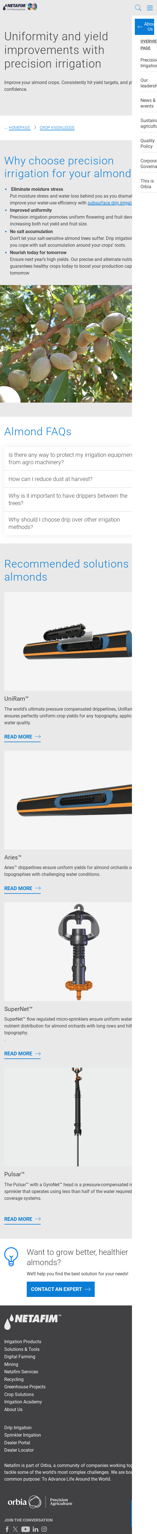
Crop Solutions (19, 1394)
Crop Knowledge (57, 127)
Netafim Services (21, 1371)
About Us (13, 1409)
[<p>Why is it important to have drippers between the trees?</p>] (78, 499)
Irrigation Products (22, 1341)
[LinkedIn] (35, 1529)
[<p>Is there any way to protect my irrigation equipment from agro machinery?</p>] (78, 458)
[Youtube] (25, 1529)
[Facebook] (7, 1529)
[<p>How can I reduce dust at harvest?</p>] (78, 479)
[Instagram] (44, 1529)
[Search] (138, 8)
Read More (18, 737)
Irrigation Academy (23, 1402)
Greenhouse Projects (25, 1386)
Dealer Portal (17, 1442)
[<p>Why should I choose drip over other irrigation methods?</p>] (78, 523)
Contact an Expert (56, 1289)
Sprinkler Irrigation (22, 1435)
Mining (11, 1364)
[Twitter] (15, 1529)
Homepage (20, 127)
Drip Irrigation (18, 1427)
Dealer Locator (19, 1450)
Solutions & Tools (22, 1349)
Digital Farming (19, 1356)
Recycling (14, 1379)
